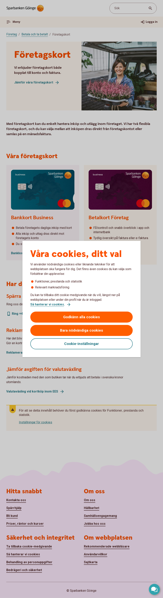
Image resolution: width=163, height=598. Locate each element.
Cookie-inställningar (81, 343)
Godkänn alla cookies (81, 317)
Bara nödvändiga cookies (81, 330)
